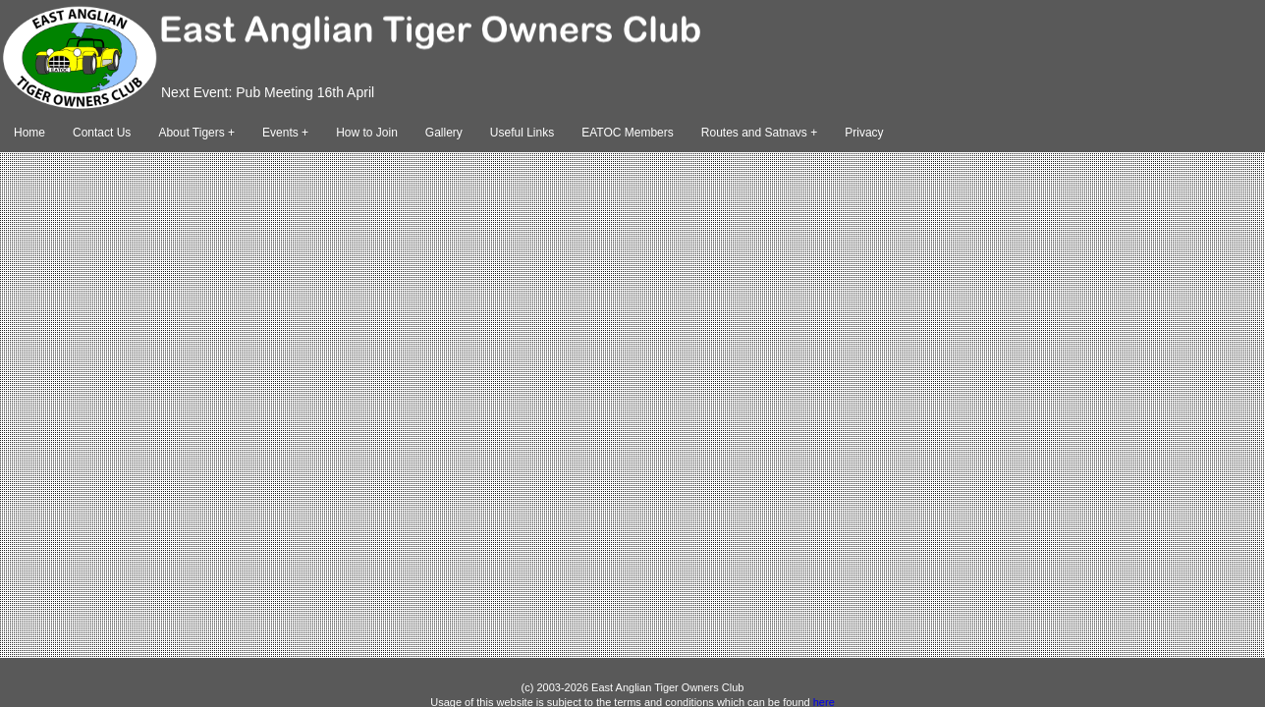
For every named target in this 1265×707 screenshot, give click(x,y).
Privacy (864, 132)
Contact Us (102, 132)
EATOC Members (627, 132)
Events (280, 132)
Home (29, 132)
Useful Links (522, 132)
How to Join (367, 132)
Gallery (444, 132)
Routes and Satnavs (754, 132)
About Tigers (191, 132)
